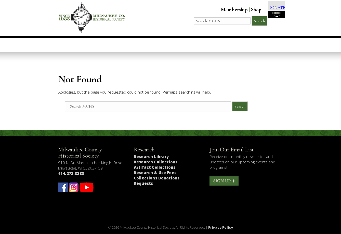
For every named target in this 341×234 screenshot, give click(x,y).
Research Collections (155, 161)
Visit (94, 44)
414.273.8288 (71, 173)
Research (201, 44)
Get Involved (262, 44)
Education (123, 44)
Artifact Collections (154, 167)
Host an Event (162, 44)
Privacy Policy (220, 227)
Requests (143, 183)
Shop (249, 10)
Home (72, 44)
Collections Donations (156, 177)
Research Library (151, 156)
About (229, 44)
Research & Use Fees (155, 172)
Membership (227, 10)
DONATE (273, 13)
